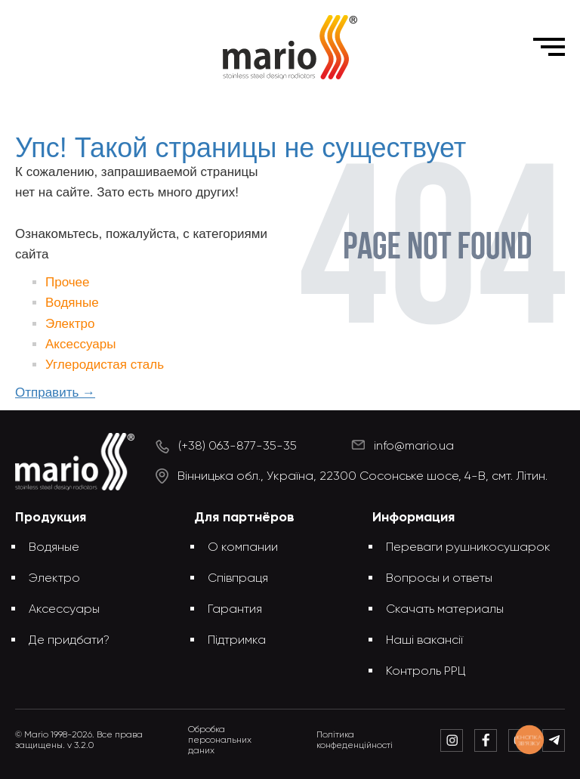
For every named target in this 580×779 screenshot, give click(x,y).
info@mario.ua (414, 447)
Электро (69, 324)
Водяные (72, 302)
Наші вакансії (424, 641)
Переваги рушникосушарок (468, 548)
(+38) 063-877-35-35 (237, 447)
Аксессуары (80, 344)
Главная (181, 104)
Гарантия (235, 610)
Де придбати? (69, 641)
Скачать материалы (445, 610)
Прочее (67, 282)
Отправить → (55, 392)
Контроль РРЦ (426, 672)
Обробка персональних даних (219, 740)
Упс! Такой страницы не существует (314, 104)
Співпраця (238, 579)
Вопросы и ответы (439, 579)
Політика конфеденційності (354, 740)
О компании (243, 548)
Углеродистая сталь (104, 364)
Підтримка (237, 641)
